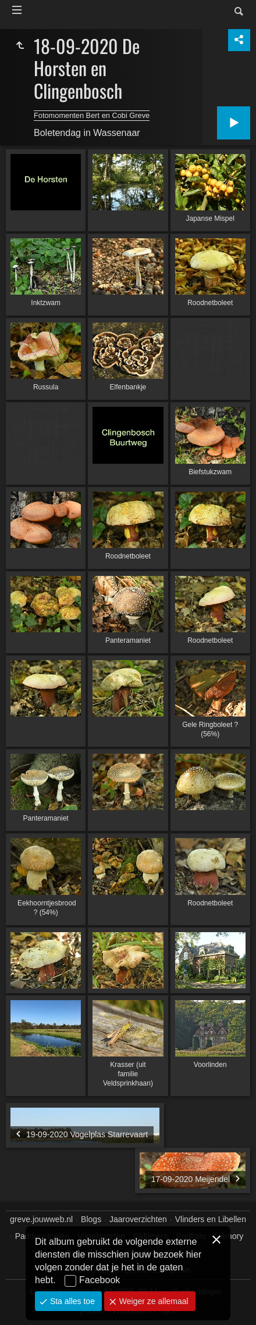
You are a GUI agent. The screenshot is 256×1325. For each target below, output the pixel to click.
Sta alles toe (71, 1301)
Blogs (91, 1219)
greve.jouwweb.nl (41, 1219)
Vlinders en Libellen (210, 1219)
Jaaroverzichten (138, 1219)
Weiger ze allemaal (153, 1301)
